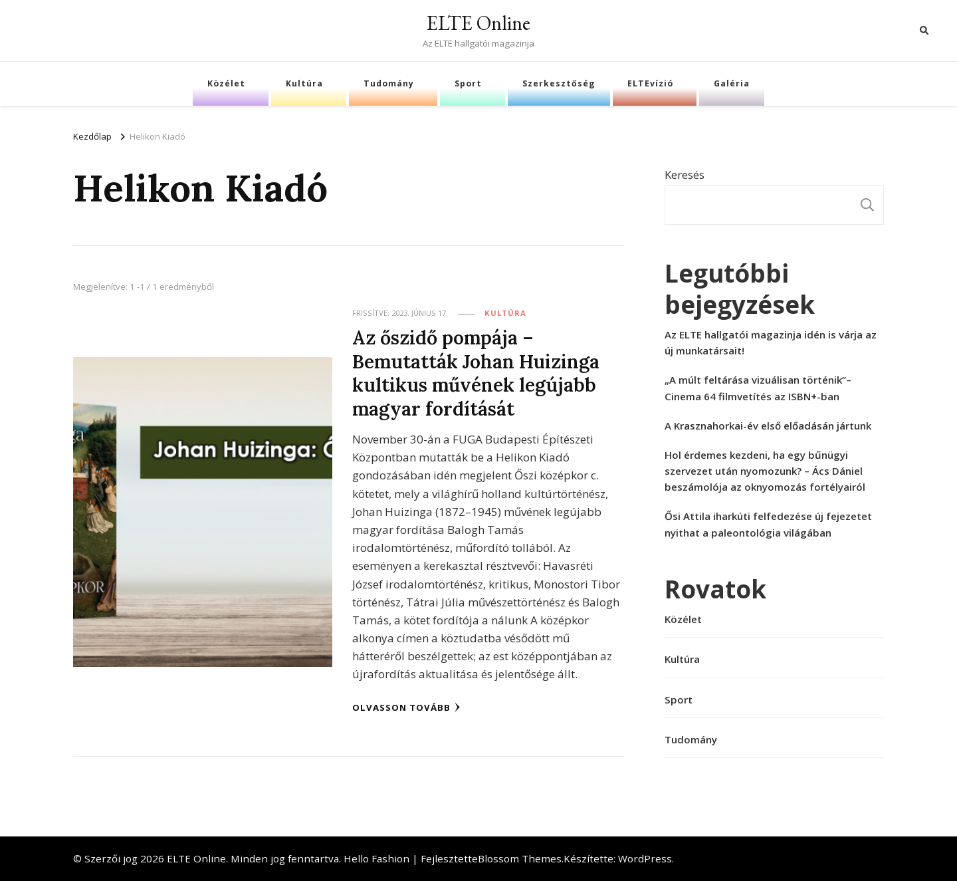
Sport (468, 83)
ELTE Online (478, 23)
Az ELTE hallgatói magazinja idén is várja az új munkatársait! (771, 342)
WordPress (645, 858)
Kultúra (304, 83)
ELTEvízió (650, 83)
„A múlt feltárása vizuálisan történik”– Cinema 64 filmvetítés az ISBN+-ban (758, 387)
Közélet (226, 83)
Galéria (732, 83)
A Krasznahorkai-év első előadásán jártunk (768, 425)
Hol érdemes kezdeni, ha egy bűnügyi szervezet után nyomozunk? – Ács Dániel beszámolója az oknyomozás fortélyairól (765, 470)
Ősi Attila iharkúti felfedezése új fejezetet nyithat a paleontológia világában (768, 524)
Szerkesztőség (558, 83)
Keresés (684, 174)
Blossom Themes (520, 858)
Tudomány (389, 83)
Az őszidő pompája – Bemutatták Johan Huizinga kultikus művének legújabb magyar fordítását (475, 372)
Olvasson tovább (406, 707)
